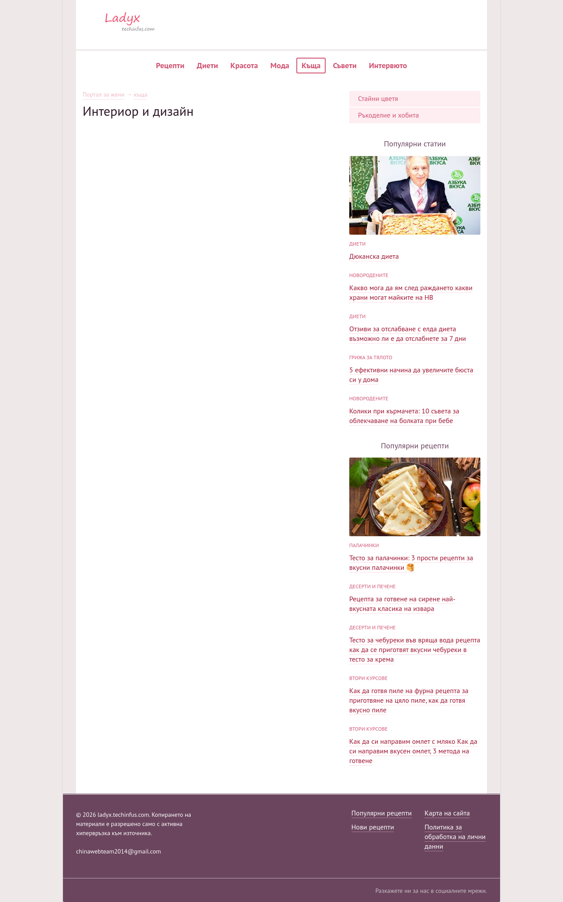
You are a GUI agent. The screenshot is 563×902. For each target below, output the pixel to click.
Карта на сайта (447, 812)
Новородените (369, 275)
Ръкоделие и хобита (388, 115)
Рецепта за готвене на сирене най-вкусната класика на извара (402, 603)
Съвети (345, 65)
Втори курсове (368, 678)
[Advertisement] (212, 180)
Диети (207, 65)
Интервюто (388, 65)
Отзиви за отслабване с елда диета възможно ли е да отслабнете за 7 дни (407, 333)
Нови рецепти (372, 826)
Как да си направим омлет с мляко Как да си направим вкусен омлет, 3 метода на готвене (413, 751)
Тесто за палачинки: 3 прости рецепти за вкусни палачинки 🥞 (411, 562)
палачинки (364, 545)
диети (357, 243)
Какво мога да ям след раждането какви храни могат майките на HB (411, 292)
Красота (244, 65)
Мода (280, 65)
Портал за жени (104, 94)
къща (140, 94)
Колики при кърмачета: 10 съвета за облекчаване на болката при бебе (404, 415)
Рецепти (170, 65)
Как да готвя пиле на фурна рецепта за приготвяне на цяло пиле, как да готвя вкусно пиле (409, 700)
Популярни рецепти (381, 812)
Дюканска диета (374, 256)
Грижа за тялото (370, 357)
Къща (311, 65)
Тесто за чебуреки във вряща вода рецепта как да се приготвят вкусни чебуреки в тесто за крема (414, 649)
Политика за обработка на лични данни (455, 836)
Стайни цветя (378, 98)
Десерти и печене (372, 586)
